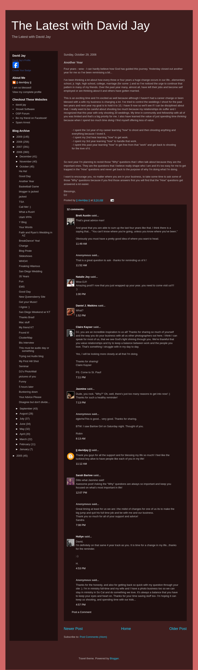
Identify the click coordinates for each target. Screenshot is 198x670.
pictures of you (27, 376)
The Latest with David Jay (80, 25)
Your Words (25, 227)
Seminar (24, 366)
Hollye (80, 536)
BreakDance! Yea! (29, 240)
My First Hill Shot (29, 361)
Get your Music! (28, 301)
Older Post (178, 629)
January (25, 449)
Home (126, 629)
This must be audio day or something (34, 349)
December (26, 156)
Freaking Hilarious (29, 266)
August (24, 413)
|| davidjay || (83, 450)
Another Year (26, 181)
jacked (23, 196)
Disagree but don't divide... (34, 402)
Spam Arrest (23, 122)
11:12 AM (81, 463)
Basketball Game (29, 186)
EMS (22, 286)
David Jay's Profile (21, 60)
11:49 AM (81, 243)
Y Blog (23, 222)
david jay (21, 104)
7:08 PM (81, 525)
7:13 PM (81, 402)
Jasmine (81, 388)
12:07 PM (81, 492)
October (25, 166)
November (26, 161)
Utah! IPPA (25, 217)
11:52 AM (81, 265)
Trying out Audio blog (31, 356)
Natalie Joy (83, 276)
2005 (20, 455)
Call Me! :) (25, 206)
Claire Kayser (84, 326)
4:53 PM (81, 568)
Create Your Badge (21, 70)
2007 (20, 146)
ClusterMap (25, 337)
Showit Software (25, 109)
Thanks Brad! (26, 317)
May (22, 428)
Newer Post (73, 629)
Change (23, 245)
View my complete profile (26, 91)
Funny (22, 381)
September (26, 408)
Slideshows (25, 256)
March (24, 439)
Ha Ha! (23, 171)
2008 (20, 141)
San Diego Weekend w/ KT (34, 312)
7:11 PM (81, 377)
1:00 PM (81, 294)
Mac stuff (24, 322)
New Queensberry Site (32, 296)
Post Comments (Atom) (93, 636)
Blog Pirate (25, 250)
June (23, 423)
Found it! (24, 332)
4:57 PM (81, 604)
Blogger (114, 658)
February (25, 444)
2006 (20, 152)
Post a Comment (81, 612)
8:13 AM (81, 438)
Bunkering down (28, 391)
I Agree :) (24, 307)
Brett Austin (83, 215)
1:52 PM (81, 315)
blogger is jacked (29, 191)
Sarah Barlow (84, 475)
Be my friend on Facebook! (31, 117)
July (22, 418)
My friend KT (26, 327)
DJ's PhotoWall (27, 371)
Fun (21, 281)
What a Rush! (27, 211)
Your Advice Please (30, 397)
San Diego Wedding (30, 271)
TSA (21, 201)
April (23, 433)
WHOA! (23, 261)
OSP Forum (22, 113)
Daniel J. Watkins (86, 305)
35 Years (24, 276)
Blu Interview (26, 342)
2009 (20, 136)
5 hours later (26, 386)
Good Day (25, 176)
